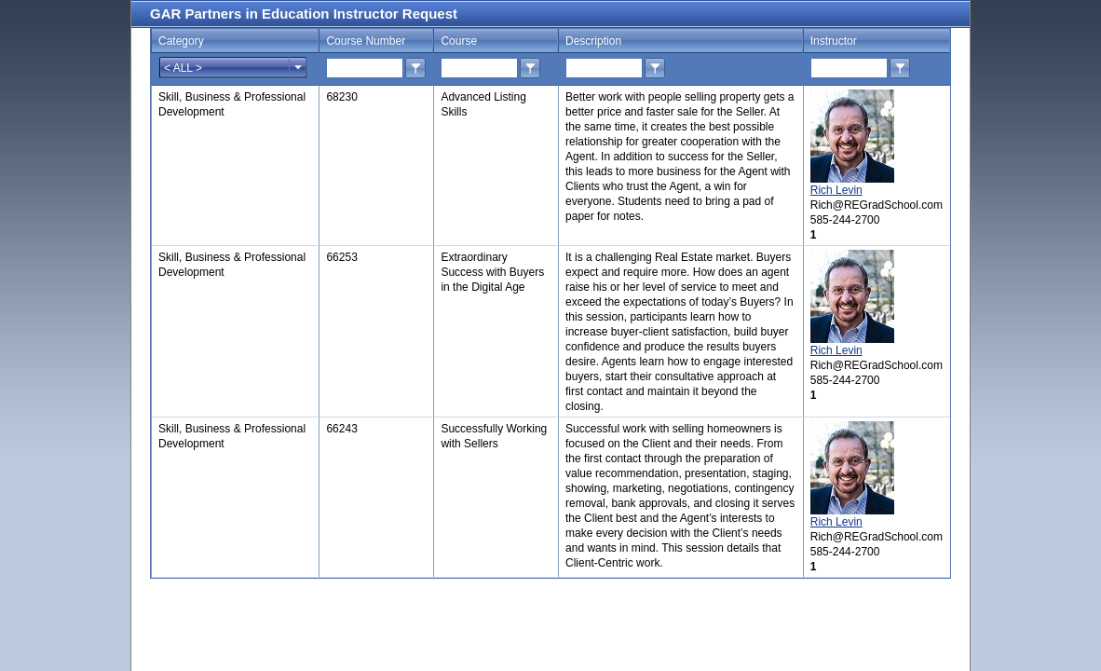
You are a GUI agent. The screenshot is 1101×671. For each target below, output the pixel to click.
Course (459, 41)
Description (593, 41)
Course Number (365, 41)
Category (181, 41)
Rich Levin (836, 190)
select (298, 67)
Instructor (833, 41)
